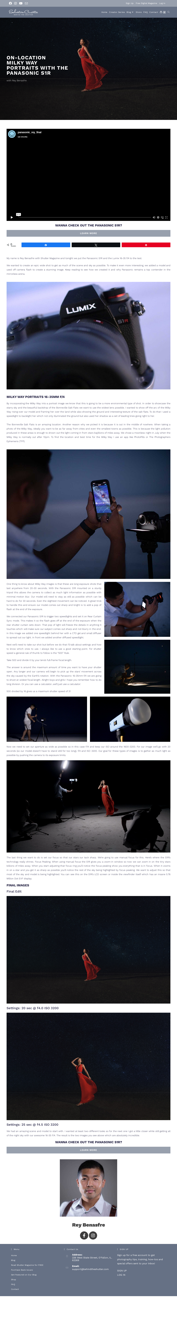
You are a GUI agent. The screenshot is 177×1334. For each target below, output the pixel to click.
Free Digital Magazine (146, 3)
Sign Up (130, 3)
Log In (162, 3)
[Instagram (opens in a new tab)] (15, 3)
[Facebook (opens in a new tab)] (11, 3)
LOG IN (121, 1274)
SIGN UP (122, 1270)
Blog (13, 1260)
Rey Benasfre (88, 1225)
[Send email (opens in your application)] (26, 3)
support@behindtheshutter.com (90, 1269)
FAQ (13, 1284)
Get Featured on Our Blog (24, 1275)
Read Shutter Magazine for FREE (27, 1265)
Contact (15, 1289)
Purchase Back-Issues (22, 1270)
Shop (13, 1279)
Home (14, 1255)
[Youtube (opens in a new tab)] (21, 3)
